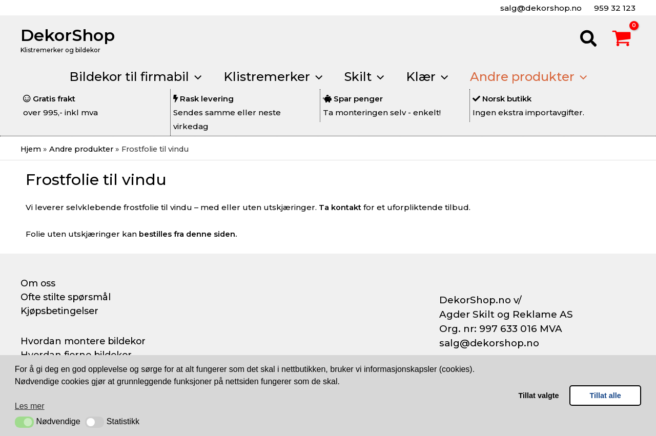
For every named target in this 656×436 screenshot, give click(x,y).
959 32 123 (614, 8)
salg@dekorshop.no (540, 8)
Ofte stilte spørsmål (67, 297)
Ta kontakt (340, 208)
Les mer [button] (30, 406)
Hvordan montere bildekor (85, 340)
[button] (24, 422)
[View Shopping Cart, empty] (622, 40)
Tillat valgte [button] (539, 395)
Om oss (38, 283)
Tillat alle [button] (605, 395)
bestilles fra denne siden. (188, 234)
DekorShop (67, 35)
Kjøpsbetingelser (61, 311)
